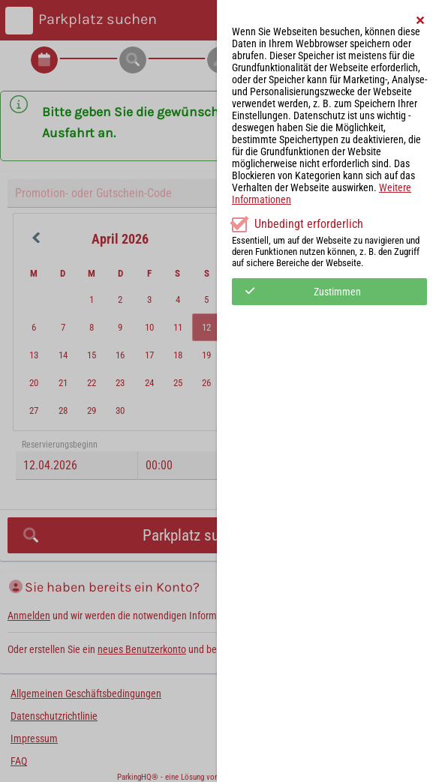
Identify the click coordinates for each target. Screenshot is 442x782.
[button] (421, 20)
